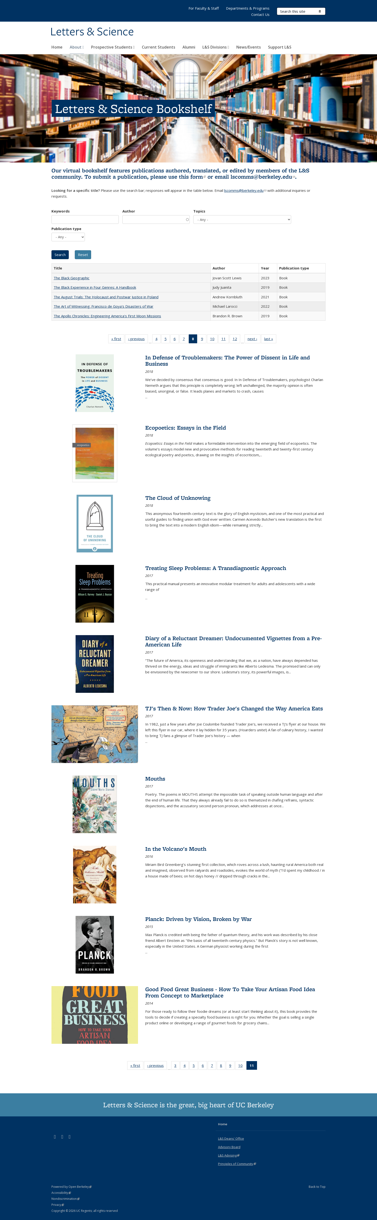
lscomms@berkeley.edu (263, 176)
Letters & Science (92, 32)
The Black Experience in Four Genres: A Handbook (95, 287)
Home (57, 47)
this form (192, 176)
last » (270, 339)
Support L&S (279, 47)
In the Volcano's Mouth (175, 848)
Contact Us (260, 14)
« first (117, 339)
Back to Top (317, 1186)
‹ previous (138, 339)
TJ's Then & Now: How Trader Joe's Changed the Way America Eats (234, 708)
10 (214, 339)
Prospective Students (113, 47)
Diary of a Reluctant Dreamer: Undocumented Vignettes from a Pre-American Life (233, 641)
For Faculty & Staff (203, 8)
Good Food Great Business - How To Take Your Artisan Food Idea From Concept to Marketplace (230, 992)
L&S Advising (228, 1155)
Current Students (158, 47)
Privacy (57, 1205)
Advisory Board (229, 1147)
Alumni (188, 47)
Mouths (155, 778)
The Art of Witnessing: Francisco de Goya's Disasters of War (103, 306)
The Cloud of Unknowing (177, 497)
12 (236, 339)
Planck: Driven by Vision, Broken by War (198, 919)
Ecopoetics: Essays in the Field (185, 427)
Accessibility (61, 1193)
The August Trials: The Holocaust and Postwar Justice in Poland (106, 296)
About (77, 47)
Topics (199, 211)
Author (128, 211)
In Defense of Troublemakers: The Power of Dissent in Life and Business (227, 360)
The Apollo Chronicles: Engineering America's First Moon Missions (107, 315)
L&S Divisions (215, 47)
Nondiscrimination (65, 1199)
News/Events (248, 47)
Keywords (60, 211)
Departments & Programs (248, 8)
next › (254, 339)
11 (225, 339)
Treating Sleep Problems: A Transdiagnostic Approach (215, 568)
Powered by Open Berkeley (71, 1187)
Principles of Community (237, 1164)
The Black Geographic (71, 277)
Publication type (66, 228)
